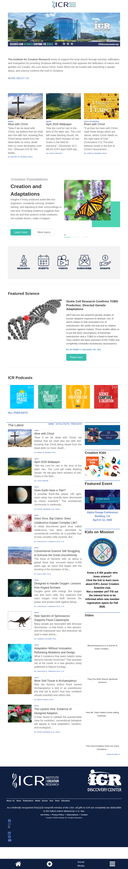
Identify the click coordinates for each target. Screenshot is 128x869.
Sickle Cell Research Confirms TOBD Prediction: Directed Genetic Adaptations (92, 305)
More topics (44, 232)
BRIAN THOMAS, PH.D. (45, 699)
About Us (10, 801)
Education (65, 801)
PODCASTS (76, 424)
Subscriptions (72, 815)
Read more (76, 357)
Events (45, 801)
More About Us (18, 78)
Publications (28, 801)
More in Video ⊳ (113, 754)
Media (37, 801)
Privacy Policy (58, 815)
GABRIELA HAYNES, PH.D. (46, 639)
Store (57, 801)
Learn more (20, 232)
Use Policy (45, 815)
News (18, 801)
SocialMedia (80, 864)
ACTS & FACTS (62, 424)
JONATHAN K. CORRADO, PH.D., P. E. (51, 541)
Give (51, 801)
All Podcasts (18, 412)
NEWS (10, 121)
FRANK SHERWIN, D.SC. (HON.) (48, 509)
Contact (84, 815)
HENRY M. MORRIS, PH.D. (46, 452)
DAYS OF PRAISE (91, 121)
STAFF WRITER (42, 481)
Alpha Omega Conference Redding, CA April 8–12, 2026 (102, 516)
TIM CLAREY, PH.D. (44, 574)
